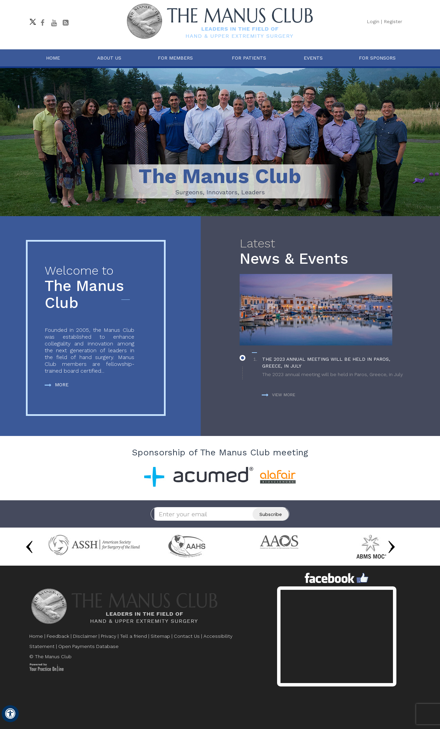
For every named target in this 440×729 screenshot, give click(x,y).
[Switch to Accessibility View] (10, 713)
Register (393, 21)
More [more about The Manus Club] (57, 384)
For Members (175, 58)
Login (373, 21)
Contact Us (187, 636)
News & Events (324, 252)
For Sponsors (377, 58)
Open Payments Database (88, 646)
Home (53, 58)
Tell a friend (133, 636)
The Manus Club (89, 288)
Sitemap (160, 636)
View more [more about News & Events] (278, 394)
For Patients (249, 58)
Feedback (58, 636)
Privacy (108, 636)
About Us (109, 58)
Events (313, 58)
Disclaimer (85, 636)
